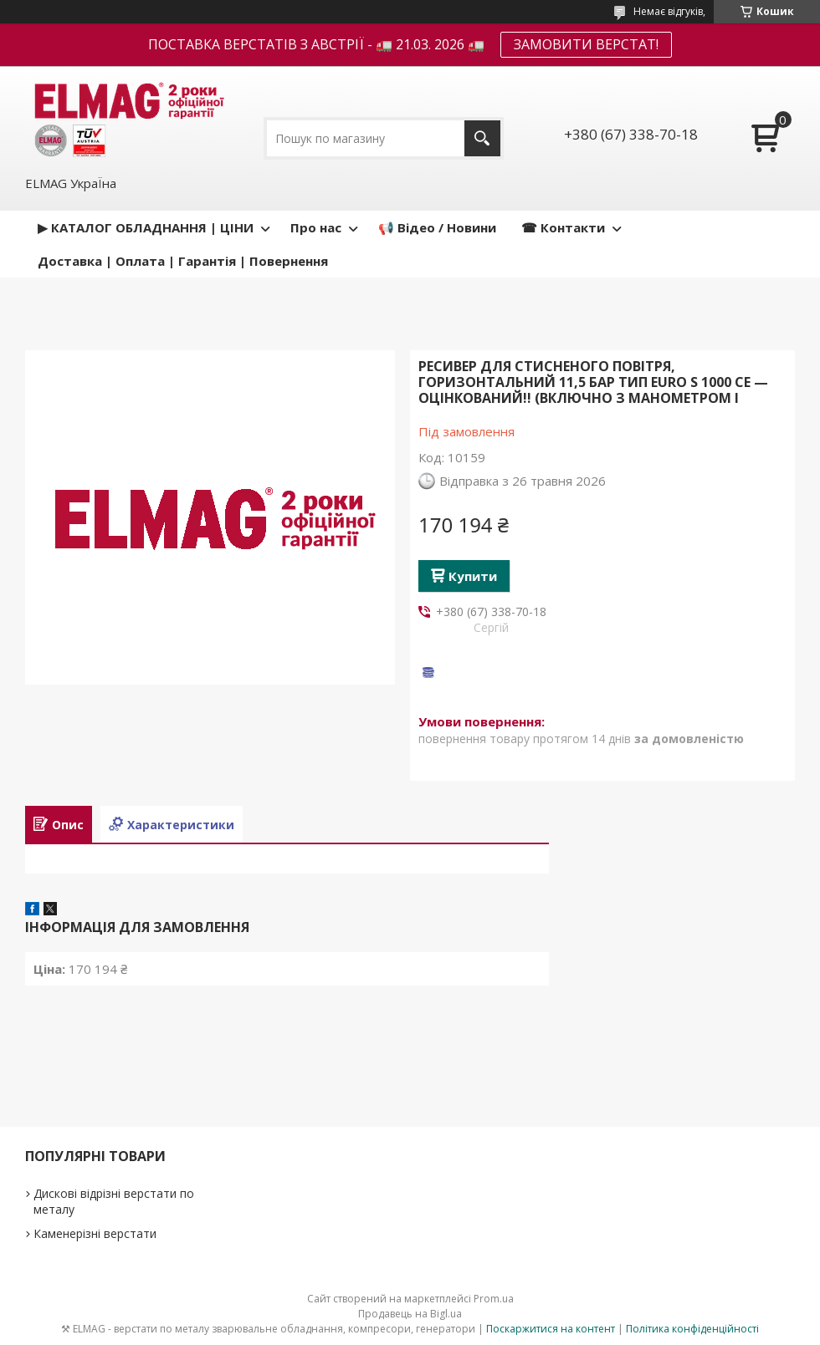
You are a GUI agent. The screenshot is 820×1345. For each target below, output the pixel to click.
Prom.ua (494, 1299)
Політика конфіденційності (692, 1329)
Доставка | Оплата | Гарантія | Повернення (183, 260)
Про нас (315, 227)
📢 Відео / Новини (437, 227)
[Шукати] (482, 138)
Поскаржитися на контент (550, 1329)
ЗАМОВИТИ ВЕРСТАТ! (586, 44)
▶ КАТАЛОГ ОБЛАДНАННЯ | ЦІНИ (146, 227)
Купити (472, 576)
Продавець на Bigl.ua (410, 1314)
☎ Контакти (563, 227)
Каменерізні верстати (94, 1233)
